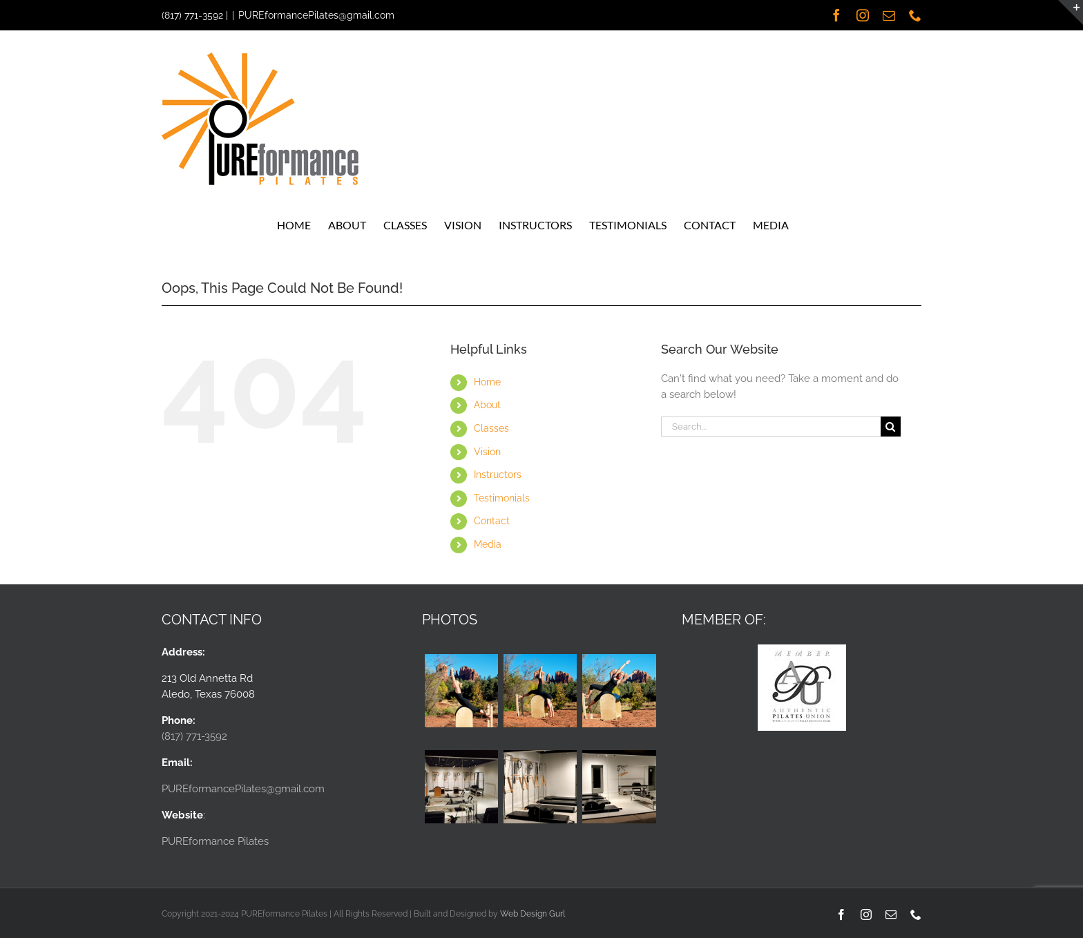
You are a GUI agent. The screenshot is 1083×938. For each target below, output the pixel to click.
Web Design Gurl (532, 914)
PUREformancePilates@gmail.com (316, 15)
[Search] (891, 427)
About (487, 404)
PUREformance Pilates (215, 841)
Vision (487, 451)
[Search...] (771, 427)
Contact (492, 520)
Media (487, 544)
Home (487, 381)
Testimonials (502, 498)
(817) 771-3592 (192, 15)
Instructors (497, 474)
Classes (491, 428)
